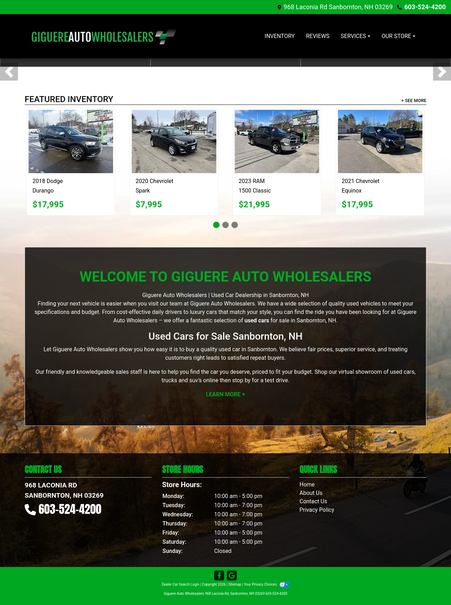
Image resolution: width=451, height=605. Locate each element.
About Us (310, 493)
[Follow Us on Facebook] (219, 576)
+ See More (413, 100)
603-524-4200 (425, 7)
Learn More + (225, 394)
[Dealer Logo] (104, 36)
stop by (241, 380)
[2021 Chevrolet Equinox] (380, 141)
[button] (9, 72)
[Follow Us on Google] (232, 576)
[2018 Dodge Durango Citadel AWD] (71, 141)
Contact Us (313, 501)
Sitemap (234, 584)
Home (307, 484)
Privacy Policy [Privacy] (316, 509)
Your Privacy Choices (266, 584)
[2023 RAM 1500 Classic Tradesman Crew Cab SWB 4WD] (277, 141)
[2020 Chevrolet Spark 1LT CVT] (174, 141)
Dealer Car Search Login (180, 584)
